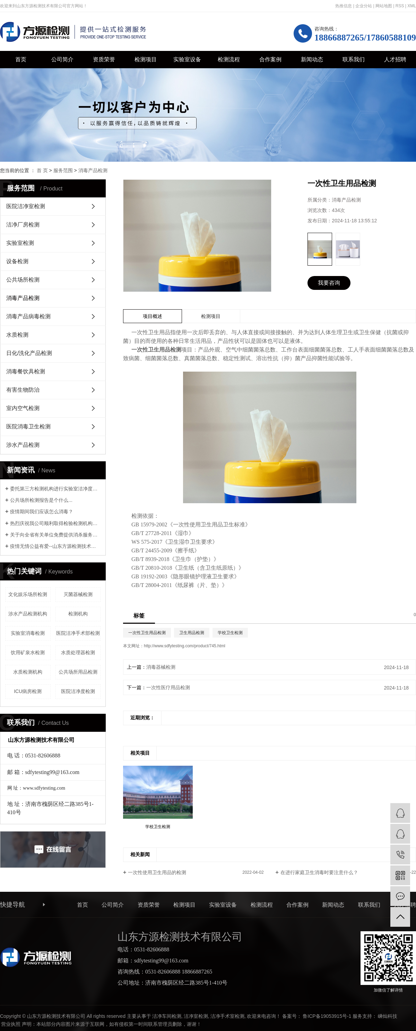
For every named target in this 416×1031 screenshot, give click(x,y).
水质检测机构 (27, 672)
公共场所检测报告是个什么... (41, 500)
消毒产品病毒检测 (28, 316)
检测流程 (229, 59)
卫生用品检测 (191, 632)
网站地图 (383, 5)
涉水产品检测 (23, 445)
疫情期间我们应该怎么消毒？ (41, 511)
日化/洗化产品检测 (29, 353)
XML (411, 5)
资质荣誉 (104, 59)
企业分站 (363, 5)
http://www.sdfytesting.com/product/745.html (184, 645)
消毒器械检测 (160, 667)
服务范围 (63, 170)
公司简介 (62, 59)
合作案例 (270, 59)
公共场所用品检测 (78, 672)
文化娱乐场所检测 (27, 594)
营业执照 (10, 1024)
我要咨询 (329, 283)
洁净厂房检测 (23, 225)
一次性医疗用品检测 (168, 687)
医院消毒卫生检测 (28, 426)
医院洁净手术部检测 (78, 633)
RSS (400, 5)
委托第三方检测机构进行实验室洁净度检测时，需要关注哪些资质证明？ (55, 488)
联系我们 (354, 59)
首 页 (42, 170)
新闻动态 (312, 59)
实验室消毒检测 (28, 633)
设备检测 (17, 261)
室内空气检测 (23, 408)
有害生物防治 (23, 390)
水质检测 (17, 335)
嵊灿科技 (387, 1016)
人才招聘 (395, 59)
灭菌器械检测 (78, 594)
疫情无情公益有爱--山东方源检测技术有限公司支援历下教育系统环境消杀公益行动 (55, 546)
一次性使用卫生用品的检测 (157, 872)
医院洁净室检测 (25, 206)
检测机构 (78, 613)
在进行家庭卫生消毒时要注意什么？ (319, 872)
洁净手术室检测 (227, 1016)
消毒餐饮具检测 (25, 371)
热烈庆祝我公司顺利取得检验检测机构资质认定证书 (55, 523)
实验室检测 (20, 243)
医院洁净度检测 (78, 691)
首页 (20, 59)
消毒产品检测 (92, 170)
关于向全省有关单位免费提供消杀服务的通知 (55, 534)
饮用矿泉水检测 (28, 652)
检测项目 (146, 59)
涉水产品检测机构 (27, 613)
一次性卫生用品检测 (147, 632)
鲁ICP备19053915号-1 (327, 1016)
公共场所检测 (23, 280)
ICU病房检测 (28, 691)
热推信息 (343, 5)
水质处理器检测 (78, 652)
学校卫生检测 (230, 632)
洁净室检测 (196, 1016)
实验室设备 (187, 59)
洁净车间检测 (166, 1016)
